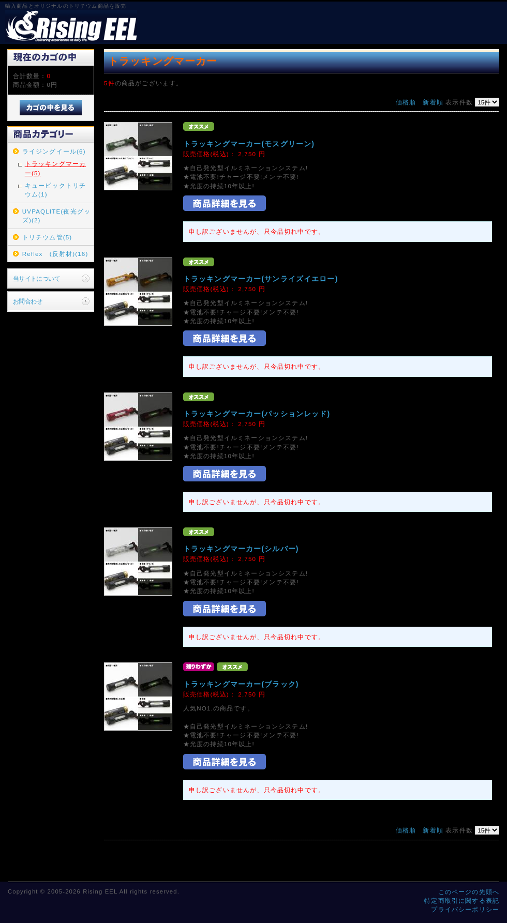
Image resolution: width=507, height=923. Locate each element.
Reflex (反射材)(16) (55, 253)
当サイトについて (36, 278)
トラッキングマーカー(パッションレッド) (256, 414)
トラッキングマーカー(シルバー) (241, 548)
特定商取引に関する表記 (461, 900)
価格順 (406, 102)
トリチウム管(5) (47, 237)
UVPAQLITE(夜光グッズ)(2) (56, 215)
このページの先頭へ (468, 891)
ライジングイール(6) (54, 151)
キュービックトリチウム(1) (55, 190)
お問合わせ (27, 301)
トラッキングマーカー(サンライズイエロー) (260, 279)
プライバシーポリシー (465, 909)
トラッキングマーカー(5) (55, 168)
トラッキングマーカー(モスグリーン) (249, 144)
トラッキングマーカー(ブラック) (241, 684)
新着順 (433, 102)
